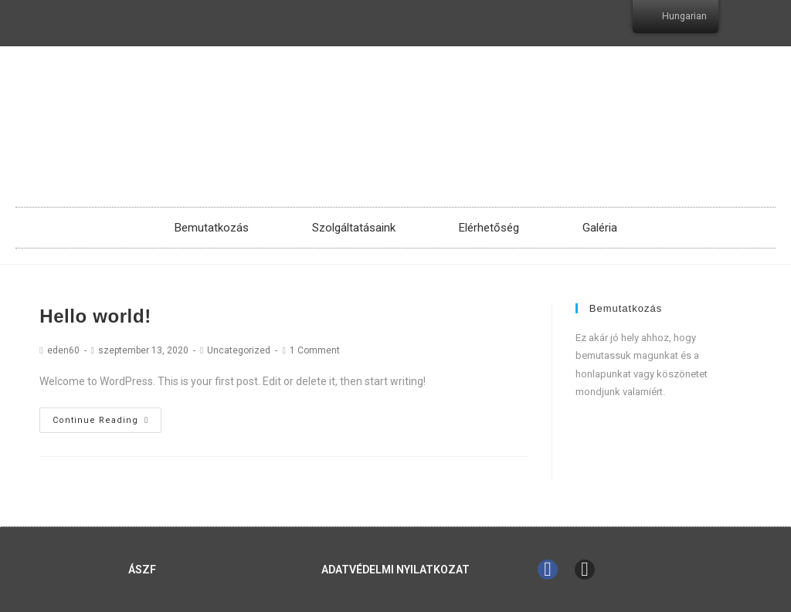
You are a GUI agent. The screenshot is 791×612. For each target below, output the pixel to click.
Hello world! (95, 316)
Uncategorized (238, 350)
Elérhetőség (489, 228)
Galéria (599, 228)
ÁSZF (142, 569)
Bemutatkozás (212, 228)
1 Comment (315, 350)
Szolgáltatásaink (354, 228)
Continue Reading (100, 420)
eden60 (63, 350)
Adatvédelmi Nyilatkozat (395, 569)
